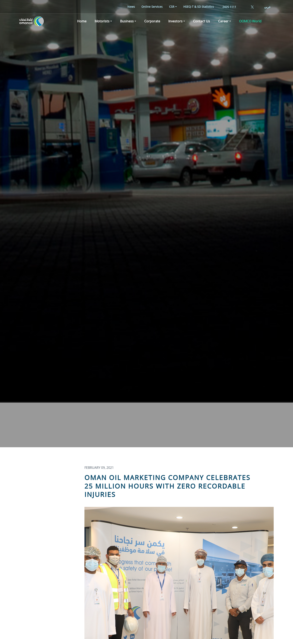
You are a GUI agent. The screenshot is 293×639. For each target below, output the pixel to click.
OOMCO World (250, 21)
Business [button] (127, 21)
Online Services (152, 7)
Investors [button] (175, 21)
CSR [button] (171, 7)
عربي (267, 7)
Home (81, 21)
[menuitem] (131, 6)
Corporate (152, 21)
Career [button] (223, 21)
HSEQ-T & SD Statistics (198, 7)
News (131, 7)
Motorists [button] (102, 21)
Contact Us (201, 21)
